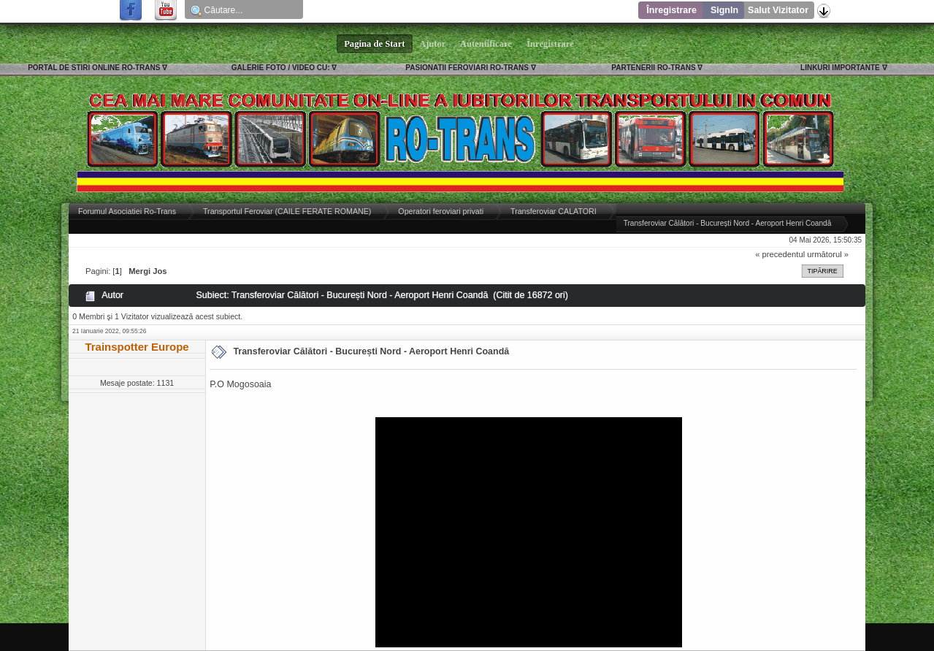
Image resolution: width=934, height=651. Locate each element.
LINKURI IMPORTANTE (840, 68)
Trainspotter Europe (136, 346)
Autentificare (486, 44)
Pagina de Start (374, 44)
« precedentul (780, 254)
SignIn (724, 10)
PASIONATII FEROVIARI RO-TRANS (467, 68)
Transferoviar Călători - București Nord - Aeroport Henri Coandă (371, 351)
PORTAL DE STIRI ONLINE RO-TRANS (94, 68)
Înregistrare (671, 10)
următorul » (828, 254)
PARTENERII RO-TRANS (653, 68)
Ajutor (433, 44)
